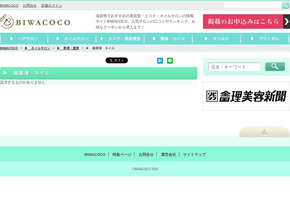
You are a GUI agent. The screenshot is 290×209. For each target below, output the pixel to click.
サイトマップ (194, 154)
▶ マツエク (216, 38)
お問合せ (30, 5)
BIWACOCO (9, 5)
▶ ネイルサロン (72, 38)
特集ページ (122, 154)
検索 (285, 5)
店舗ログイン (51, 5)
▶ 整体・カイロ (168, 38)
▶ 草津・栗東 (68, 48)
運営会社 (168, 154)
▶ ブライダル (265, 38)
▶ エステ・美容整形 (120, 38)
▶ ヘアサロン (24, 38)
